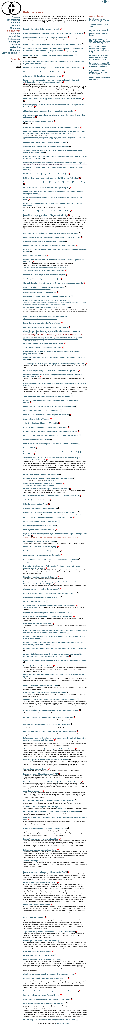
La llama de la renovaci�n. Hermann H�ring (39, 547)
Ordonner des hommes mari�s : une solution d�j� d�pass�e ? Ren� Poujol (99, 49)
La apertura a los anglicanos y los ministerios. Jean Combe (45, 828)
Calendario (15, 42)
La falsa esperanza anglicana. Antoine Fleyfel (39, 850)
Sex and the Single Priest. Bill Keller (36, 440)
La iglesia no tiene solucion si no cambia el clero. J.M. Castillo (46, 300)
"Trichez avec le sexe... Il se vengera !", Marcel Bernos (43, 72)
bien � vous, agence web (64, 1023)
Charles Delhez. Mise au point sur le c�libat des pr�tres (44, 275)
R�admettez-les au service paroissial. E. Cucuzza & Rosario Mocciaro (49, 406)
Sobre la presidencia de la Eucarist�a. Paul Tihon (41, 960)
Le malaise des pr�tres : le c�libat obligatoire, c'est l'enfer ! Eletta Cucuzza (99, 57)
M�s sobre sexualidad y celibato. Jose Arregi (40, 508)
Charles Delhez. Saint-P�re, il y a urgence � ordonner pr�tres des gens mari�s (53, 283)
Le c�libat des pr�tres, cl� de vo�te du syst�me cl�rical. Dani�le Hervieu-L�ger (54, 182)
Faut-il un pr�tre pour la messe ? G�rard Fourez (41, 551)
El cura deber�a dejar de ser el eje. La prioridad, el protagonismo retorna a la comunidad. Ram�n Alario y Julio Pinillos (51, 332)
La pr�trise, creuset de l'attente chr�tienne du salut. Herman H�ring (48, 55)
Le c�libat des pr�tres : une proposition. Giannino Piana (44, 142)
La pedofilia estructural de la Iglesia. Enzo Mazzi (40, 839)
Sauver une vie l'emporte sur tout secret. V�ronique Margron (45, 188)
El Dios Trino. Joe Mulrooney (33, 917)
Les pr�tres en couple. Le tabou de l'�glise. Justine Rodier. (45, 215)
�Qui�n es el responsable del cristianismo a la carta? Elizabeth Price (49, 932)
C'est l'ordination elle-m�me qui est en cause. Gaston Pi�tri (98, 72)
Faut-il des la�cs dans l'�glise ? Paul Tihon (39, 526)
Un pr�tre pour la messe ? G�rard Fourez (39, 542)
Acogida (16, 17)
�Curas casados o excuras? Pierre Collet (38, 955)
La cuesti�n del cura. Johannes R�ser (37, 666)
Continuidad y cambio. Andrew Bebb (36, 905)
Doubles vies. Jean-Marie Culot (34, 256)
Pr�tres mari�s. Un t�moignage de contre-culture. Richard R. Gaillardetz (50, 444)
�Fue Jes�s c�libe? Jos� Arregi (36, 500)
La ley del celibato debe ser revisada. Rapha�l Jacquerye (44, 692)
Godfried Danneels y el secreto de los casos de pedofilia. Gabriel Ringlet (49, 699)
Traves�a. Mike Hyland (31, 861)
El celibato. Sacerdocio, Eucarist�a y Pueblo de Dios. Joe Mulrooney (48, 974)
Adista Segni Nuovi (51, 480)
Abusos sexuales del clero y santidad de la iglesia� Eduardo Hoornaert (49, 731)
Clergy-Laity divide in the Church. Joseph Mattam (41, 410)
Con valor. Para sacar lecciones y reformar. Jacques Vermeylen (46, 724)
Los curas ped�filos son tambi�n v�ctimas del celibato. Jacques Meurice (51, 710)
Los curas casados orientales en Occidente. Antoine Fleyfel (45, 872)
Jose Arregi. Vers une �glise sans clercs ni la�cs (41, 279)
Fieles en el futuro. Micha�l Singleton (37, 951)
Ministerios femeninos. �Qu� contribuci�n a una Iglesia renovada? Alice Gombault (54, 660)
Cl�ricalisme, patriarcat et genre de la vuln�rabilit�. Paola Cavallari (48, 111)
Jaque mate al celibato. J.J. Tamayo (36, 419)
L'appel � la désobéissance (30, 607)
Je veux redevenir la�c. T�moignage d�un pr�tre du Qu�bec (46, 396)
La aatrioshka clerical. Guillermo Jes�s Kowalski (99, 20)
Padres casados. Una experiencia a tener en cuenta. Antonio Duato (47, 517)
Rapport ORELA (29, 448)
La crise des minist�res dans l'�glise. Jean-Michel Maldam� (46, 489)
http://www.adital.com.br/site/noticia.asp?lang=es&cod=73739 (41, 485)
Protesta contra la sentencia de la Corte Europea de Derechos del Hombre (50, 512)
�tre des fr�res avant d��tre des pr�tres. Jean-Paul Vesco (46, 146)
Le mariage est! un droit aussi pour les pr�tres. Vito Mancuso (46, 415)
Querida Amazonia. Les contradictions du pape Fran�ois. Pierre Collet (49, 245)
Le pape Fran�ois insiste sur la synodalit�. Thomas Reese (45, 37)
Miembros (15, 28)
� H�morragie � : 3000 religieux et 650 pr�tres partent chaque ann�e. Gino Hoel (53, 364)
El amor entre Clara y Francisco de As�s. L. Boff (41, 589)
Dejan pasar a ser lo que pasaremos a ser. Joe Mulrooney (44, 1003)
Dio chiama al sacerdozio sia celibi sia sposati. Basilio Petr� (45, 327)
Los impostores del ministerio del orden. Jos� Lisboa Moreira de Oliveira (50, 431)
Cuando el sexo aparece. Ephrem (35, 769)
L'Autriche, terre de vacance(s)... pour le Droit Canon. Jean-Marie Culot (49, 605)
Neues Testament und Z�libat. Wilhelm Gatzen (40, 521)
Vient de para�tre (11, 53)
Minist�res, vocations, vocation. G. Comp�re (40, 577)
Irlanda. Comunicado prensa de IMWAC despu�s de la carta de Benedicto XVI (51, 782)
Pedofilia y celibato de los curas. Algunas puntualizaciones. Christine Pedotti (51, 811)
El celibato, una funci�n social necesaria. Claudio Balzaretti (45, 978)
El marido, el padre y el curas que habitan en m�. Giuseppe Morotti (48, 478)
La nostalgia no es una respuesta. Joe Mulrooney (41, 941)
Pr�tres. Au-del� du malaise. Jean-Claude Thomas (42, 76)
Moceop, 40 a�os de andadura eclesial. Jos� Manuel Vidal (45, 316)
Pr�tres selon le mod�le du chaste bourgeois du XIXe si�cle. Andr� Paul (51, 178)
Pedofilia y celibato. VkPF (32, 791)
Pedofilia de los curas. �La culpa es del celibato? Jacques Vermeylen (48, 800)
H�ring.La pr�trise (30, 57)
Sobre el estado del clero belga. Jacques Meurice (41, 995)
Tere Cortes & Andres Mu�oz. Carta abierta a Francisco (43, 270)
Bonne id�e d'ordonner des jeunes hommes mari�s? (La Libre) (46, 296)
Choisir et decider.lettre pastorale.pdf (35, 101)
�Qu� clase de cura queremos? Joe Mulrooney (41, 474)
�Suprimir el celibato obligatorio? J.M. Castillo (40, 423)
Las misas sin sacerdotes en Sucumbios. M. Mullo (41, 597)
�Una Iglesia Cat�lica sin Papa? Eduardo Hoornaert (42, 484)
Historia (16, 25)
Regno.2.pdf (28, 123)
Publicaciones (13, 31)
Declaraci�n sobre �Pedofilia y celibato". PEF (40, 774)
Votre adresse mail (16, 61)
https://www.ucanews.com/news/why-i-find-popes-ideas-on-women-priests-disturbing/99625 (50, 52)
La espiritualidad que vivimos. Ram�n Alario (39, 883)
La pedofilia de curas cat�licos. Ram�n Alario (40, 685)
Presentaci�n (13, 20)
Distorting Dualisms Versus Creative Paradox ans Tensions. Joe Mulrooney (50, 435)
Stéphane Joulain (61, 808)
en (100, 1)
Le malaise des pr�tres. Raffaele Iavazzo (38, 121)
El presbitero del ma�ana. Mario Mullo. (37, 624)
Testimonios (14, 39)
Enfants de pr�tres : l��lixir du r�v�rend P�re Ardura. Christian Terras (50, 233)
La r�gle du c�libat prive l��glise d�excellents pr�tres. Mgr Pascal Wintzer (52, 99)
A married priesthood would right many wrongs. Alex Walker (45, 427)
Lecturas (16, 33)
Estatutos (15, 22)
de (109, 1)
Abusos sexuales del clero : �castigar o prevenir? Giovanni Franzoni (48, 749)
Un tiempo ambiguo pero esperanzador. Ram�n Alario (43, 343)
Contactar (15, 50)
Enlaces (16, 44)
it (106, 1)
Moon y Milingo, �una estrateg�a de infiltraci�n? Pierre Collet (46, 999)
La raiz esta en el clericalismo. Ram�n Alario (39, 292)
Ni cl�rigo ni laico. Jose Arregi (34, 601)
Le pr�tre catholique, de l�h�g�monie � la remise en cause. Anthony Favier (99, 41)
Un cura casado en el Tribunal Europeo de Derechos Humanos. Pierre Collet (51, 496)
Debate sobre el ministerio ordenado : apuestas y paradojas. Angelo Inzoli (50, 991)
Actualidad (15, 36)
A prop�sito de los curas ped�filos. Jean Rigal (40, 807)
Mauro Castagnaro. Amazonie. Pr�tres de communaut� (44, 241)
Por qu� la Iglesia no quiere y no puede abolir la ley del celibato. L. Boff (49, 593)
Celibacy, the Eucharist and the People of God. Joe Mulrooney (46, 307)
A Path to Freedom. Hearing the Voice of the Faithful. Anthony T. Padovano (50, 559)
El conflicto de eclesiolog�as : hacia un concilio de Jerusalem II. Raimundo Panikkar (54, 648)
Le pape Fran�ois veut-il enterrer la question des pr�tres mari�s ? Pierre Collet (98, 32)
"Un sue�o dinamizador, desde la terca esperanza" (40, 319)
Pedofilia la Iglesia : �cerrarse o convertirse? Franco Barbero (46, 760)
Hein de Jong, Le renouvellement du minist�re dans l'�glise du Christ (49, 1020)
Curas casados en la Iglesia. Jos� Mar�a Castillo (41, 555)
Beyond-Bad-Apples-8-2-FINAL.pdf (34, 84)
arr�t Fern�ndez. (79, 514)
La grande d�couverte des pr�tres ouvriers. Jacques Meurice (46, 613)
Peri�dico (15, 47)
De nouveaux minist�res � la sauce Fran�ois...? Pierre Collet (46, 211)
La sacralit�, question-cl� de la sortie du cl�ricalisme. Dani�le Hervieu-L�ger (99, 64)
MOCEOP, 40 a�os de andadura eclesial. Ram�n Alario (43, 287)
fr (102, 1)
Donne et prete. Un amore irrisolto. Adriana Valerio (41, 323)
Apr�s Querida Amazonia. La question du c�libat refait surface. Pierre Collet (51, 237)
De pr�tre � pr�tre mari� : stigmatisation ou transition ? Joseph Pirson (50, 371)
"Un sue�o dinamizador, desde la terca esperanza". (36, 289)
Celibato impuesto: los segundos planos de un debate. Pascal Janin (48, 717)
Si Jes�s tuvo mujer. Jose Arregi (35, 504)
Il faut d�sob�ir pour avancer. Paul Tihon (38, 530)
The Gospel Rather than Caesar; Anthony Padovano (42, 347)
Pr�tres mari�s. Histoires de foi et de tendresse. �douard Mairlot (47, 617)
